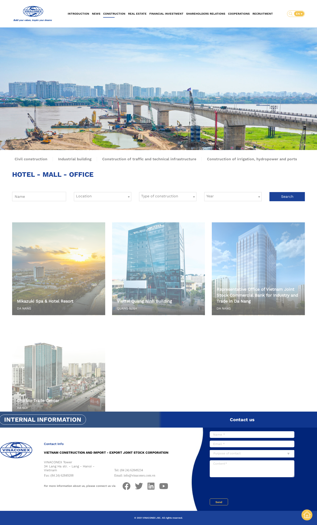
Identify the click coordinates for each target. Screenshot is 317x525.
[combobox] (102, 196)
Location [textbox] (84, 196)
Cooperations (239, 13)
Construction (114, 13)
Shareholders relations (205, 13)
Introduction (78, 13)
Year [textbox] (210, 196)
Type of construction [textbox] (159, 196)
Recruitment (263, 13)
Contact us (242, 419)
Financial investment (166, 13)
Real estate (137, 13)
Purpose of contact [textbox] (227, 453)
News (96, 13)
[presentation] (244, 488)
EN (298, 13)
